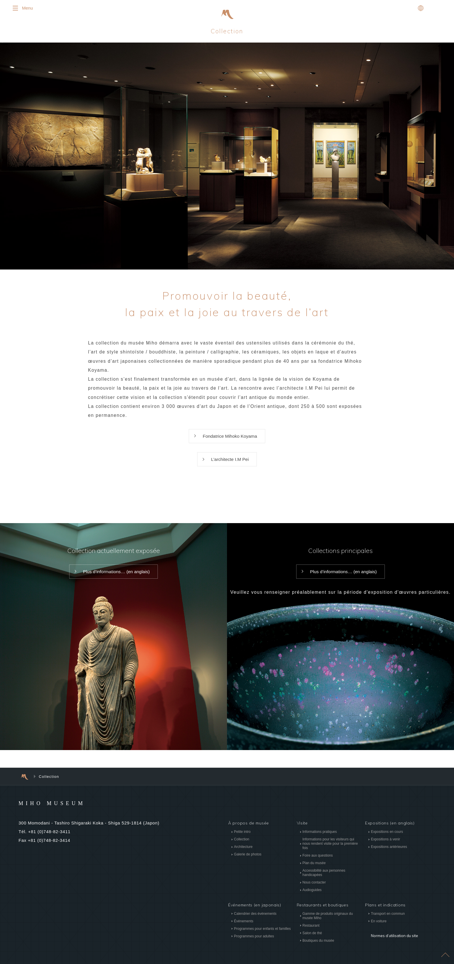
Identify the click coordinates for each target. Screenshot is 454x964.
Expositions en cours (387, 837)
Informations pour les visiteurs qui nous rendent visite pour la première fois (330, 849)
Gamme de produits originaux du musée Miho (327, 921)
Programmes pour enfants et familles (262, 934)
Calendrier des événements (255, 919)
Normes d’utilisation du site (393, 936)
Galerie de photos (247, 860)
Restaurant (310, 931)
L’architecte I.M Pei (229, 464)
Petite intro (242, 837)
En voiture (379, 926)
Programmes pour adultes (254, 941)
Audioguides (311, 895)
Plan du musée (313, 868)
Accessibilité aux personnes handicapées (323, 878)
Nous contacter (314, 888)
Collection (241, 845)
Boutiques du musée (318, 946)
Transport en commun (388, 919)
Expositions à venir (385, 845)
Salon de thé (312, 938)
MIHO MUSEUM (63, 808)
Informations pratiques (319, 837)
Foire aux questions (317, 861)
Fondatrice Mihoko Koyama (230, 440)
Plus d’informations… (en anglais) (116, 577)
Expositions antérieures (389, 852)
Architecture (243, 852)
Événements (243, 926)
